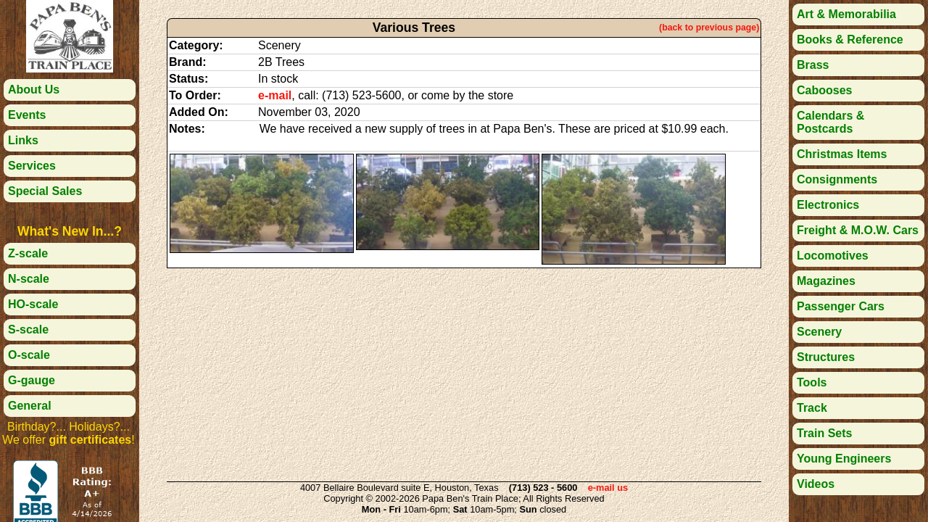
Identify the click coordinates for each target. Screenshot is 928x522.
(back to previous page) (709, 27)
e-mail (274, 95)
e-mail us (608, 487)
